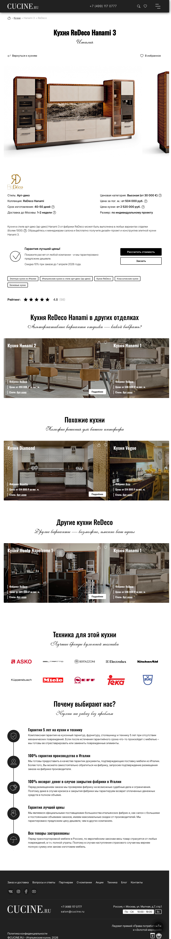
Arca (128, 484)
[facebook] (26, 891)
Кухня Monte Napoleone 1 (30, 550)
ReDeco (23, 381)
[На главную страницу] (23, 6)
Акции (100, 882)
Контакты (137, 882)
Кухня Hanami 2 (21, 345)
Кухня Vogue (124, 447)
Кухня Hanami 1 (127, 345)
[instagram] (18, 891)
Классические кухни (127, 278)
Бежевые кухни (18, 285)
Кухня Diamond (21, 447)
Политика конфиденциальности (27, 933)
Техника (112, 882)
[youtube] (34, 891)
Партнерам (66, 882)
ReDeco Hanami (33, 201)
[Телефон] (103, 6)
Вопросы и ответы (43, 882)
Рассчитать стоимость (141, 251)
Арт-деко (21, 392)
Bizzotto (24, 484)
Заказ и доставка (18, 882)
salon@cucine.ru (73, 911)
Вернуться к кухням (24, 55)
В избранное (153, 55)
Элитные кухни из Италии (23, 278)
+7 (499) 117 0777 (71, 906)
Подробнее (97, 391)
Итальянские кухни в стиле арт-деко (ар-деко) (66, 278)
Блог (124, 882)
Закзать (141, 260)
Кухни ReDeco (103, 278)
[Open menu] (158, 6)
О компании (84, 882)
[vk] (10, 891)
